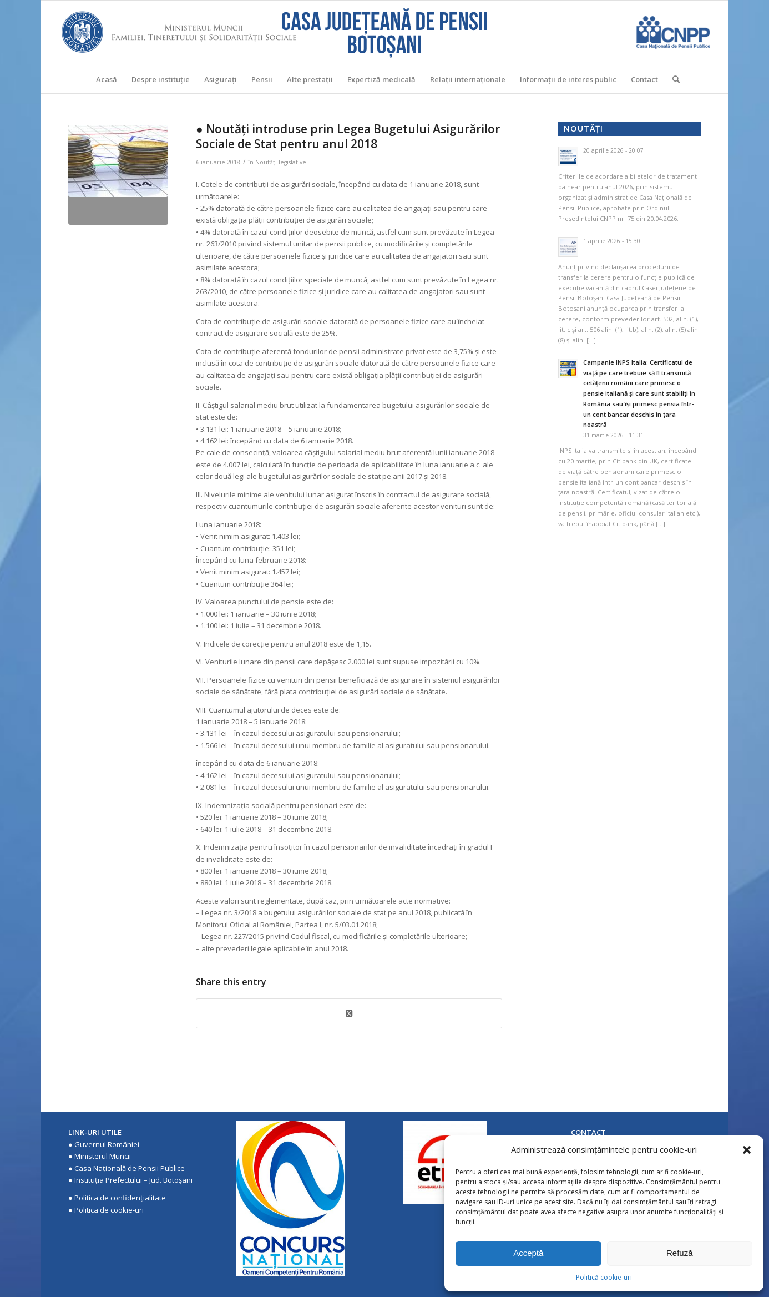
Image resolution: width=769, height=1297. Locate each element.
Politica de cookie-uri (109, 1210)
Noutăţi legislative (280, 162)
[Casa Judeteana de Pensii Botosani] (384, 33)
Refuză (679, 1253)
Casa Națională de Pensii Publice (129, 1168)
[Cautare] (672, 79)
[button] (746, 1149)
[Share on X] (349, 1013)
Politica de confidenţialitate (120, 1198)
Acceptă (528, 1253)
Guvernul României (106, 1144)
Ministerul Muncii (102, 1156)
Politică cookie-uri (604, 1277)
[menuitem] (106, 79)
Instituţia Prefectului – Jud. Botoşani (133, 1180)
